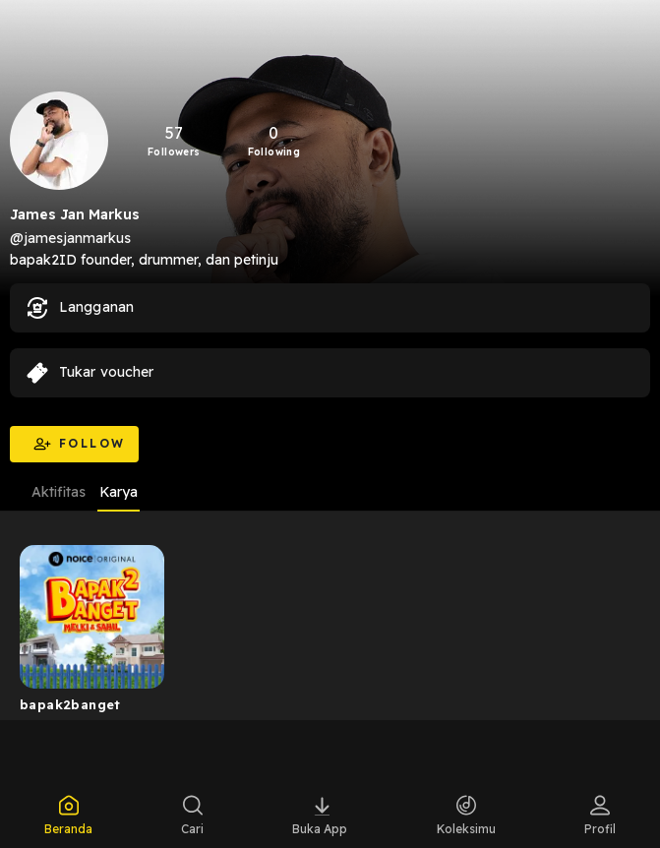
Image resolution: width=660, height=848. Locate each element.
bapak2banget (70, 704)
